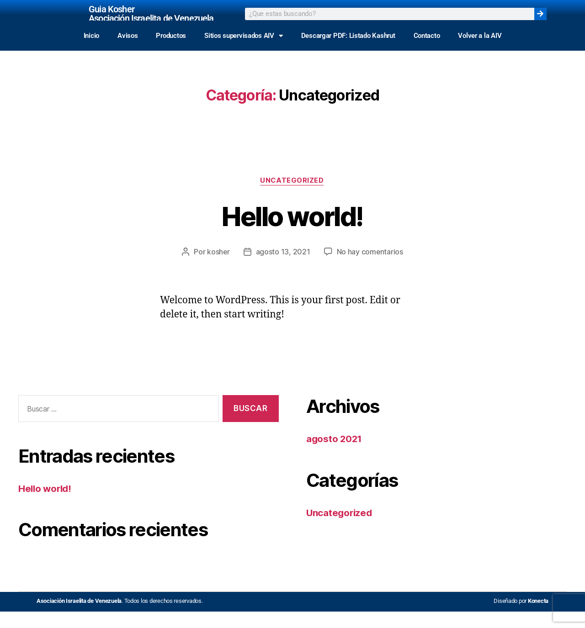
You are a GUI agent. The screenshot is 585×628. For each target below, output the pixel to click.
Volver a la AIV (479, 51)
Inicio (91, 51)
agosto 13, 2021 (283, 268)
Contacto (427, 51)
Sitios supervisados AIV (243, 52)
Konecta (538, 617)
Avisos (127, 51)
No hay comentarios (370, 268)
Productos (171, 51)
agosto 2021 (334, 455)
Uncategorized (292, 197)
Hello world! (292, 231)
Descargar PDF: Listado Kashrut (348, 51)
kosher (218, 268)
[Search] (540, 22)
